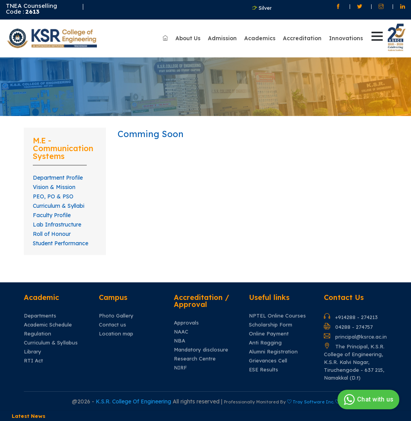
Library (32, 351)
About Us (187, 38)
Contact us (112, 324)
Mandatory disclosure (201, 349)
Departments (40, 315)
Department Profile (58, 177)
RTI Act (33, 360)
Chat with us (367, 399)
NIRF (180, 367)
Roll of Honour (52, 233)
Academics (259, 38)
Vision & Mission (54, 187)
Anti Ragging (265, 342)
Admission (222, 38)
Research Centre (195, 358)
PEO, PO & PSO (53, 196)
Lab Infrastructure (57, 224)
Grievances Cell (268, 360)
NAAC (181, 331)
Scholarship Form (270, 324)
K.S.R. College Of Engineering (134, 401)
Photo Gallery (116, 315)
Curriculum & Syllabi (58, 205)
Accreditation (302, 38)
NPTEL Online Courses (277, 315)
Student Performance (60, 243)
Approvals (186, 322)
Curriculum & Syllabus (51, 342)
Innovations (346, 38)
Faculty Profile (52, 215)
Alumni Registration (273, 351)
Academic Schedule (48, 324)
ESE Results (263, 369)
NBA (179, 340)
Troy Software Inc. (313, 402)
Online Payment (269, 333)
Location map (116, 333)
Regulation (37, 333)
